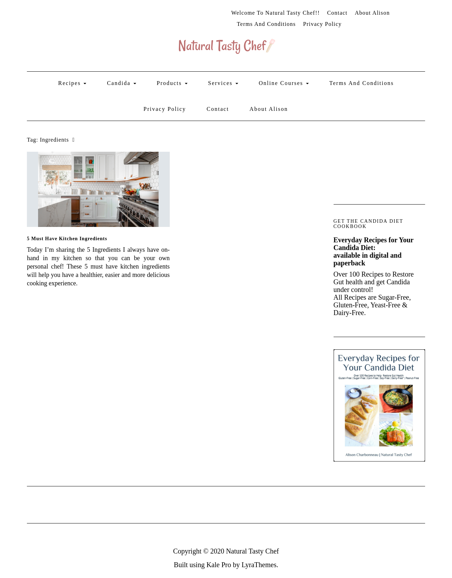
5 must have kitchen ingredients (67, 238)
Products (172, 83)
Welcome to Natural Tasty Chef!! (275, 13)
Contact (337, 13)
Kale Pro (218, 565)
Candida (121, 83)
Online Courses (284, 83)
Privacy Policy (322, 24)
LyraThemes (258, 565)
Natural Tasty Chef (252, 551)
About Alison (372, 13)
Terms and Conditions (266, 24)
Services (223, 83)
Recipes (72, 83)
